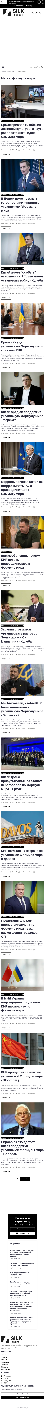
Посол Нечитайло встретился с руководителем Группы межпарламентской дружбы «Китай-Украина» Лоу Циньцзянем (22, 1306)
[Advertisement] (22, 40)
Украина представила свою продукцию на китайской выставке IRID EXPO (21, 1293)
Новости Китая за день (7, 71)
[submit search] (42, 67)
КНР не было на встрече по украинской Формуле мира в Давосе (22, 855)
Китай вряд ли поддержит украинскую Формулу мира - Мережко (22, 416)
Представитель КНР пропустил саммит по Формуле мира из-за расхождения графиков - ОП (20, 928)
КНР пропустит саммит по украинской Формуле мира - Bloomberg (22, 1076)
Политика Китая (18, 121)
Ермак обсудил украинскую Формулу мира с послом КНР (22, 346)
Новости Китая (6, 121)
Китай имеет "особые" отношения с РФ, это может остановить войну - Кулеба (22, 276)
